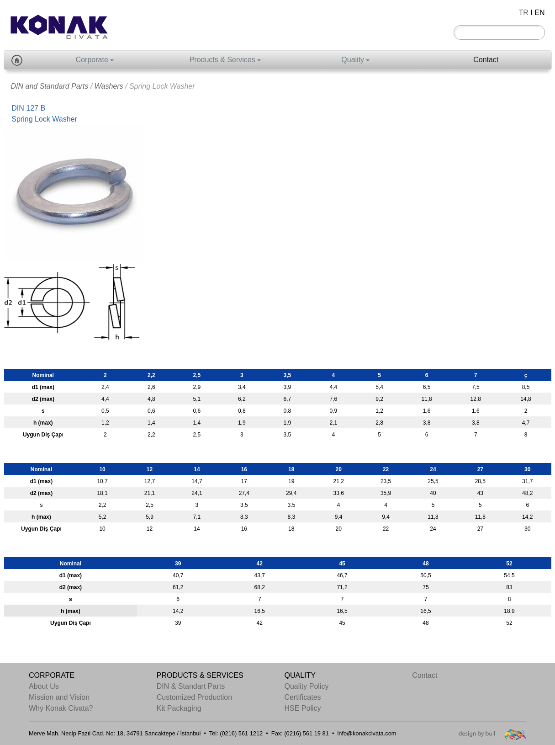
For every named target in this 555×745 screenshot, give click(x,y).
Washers (109, 86)
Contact (485, 60)
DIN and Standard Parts (50, 86)
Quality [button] (352, 60)
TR (524, 12)
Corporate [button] (92, 60)
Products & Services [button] (222, 60)
